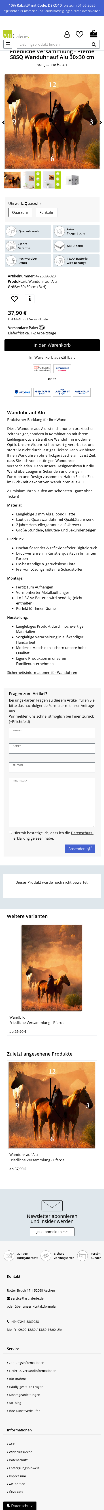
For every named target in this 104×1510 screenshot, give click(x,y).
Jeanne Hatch (56, 64)
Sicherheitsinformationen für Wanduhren (42, 672)
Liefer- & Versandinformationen (31, 1371)
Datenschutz (17, 1460)
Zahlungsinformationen (25, 1363)
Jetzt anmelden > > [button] (52, 1231)
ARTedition (16, 1484)
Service (13, 1348)
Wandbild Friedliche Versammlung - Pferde (36, 1020)
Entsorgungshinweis (23, 1468)
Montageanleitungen (23, 1395)
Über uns (15, 1492)
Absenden (79, 848)
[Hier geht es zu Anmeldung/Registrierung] (67, 34)
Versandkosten (39, 319)
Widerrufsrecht (19, 1452)
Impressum (16, 1476)
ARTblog (14, 1403)
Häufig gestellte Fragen (25, 1387)
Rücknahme (17, 1379)
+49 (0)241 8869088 (24, 1321)
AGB (11, 1444)
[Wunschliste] (79, 33)
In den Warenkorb (52, 345)
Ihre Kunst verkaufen (23, 1411)
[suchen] (94, 44)
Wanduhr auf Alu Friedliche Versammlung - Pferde (36, 1157)
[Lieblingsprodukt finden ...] (52, 44)
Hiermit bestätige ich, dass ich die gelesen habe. (53, 835)
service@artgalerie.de (27, 1298)
